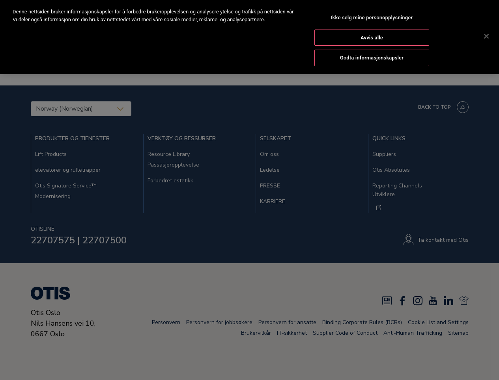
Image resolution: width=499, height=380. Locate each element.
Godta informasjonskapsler (372, 46)
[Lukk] (486, 24)
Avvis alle (372, 26)
